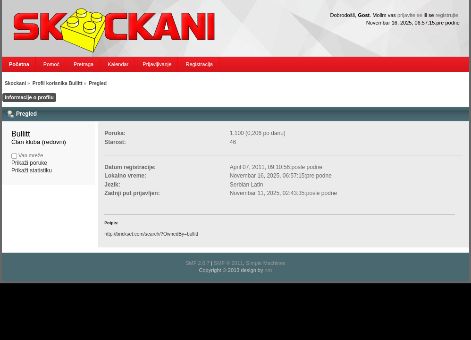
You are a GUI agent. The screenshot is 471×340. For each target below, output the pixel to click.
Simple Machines (266, 263)
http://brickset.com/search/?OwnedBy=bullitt (151, 234)
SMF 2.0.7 (197, 263)
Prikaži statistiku (31, 170)
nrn (268, 270)
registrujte (447, 15)
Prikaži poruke (29, 163)
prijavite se (409, 15)
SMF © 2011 (228, 263)
